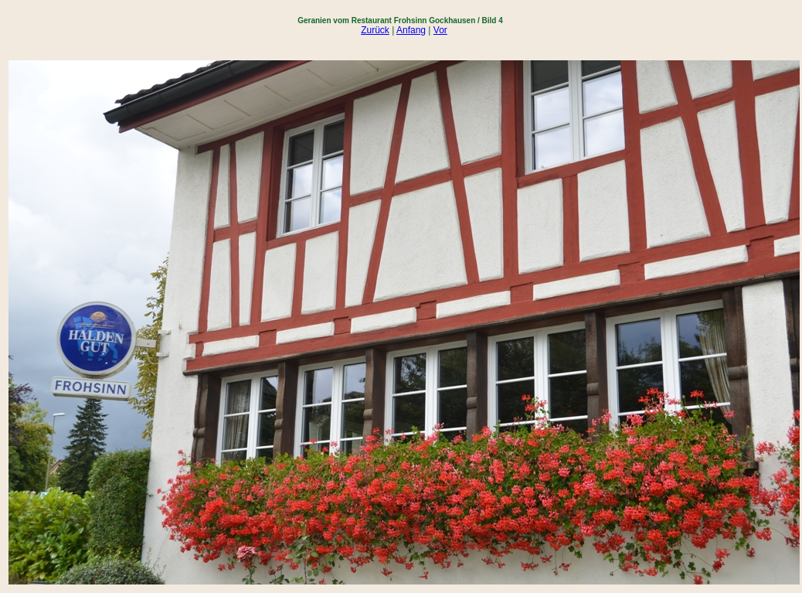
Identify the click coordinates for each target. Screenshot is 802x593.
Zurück (375, 30)
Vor (440, 30)
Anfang (411, 30)
